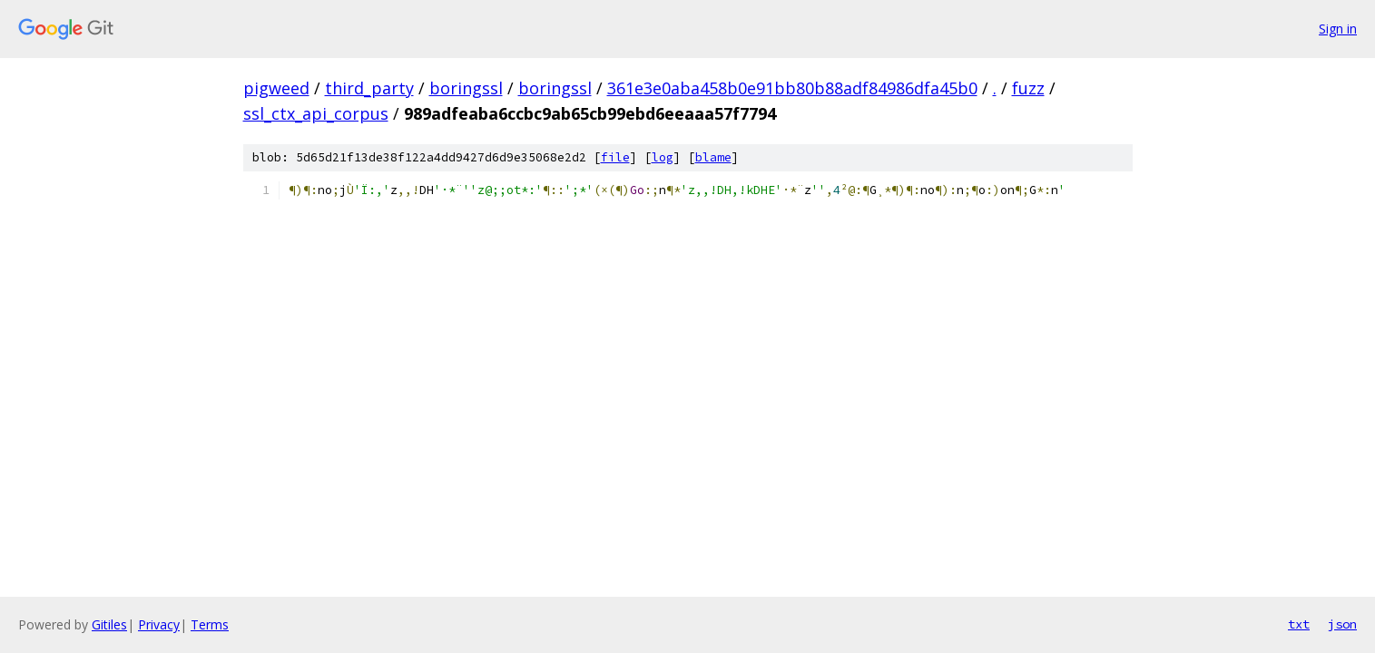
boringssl (466, 88)
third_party (369, 88)
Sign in (1338, 28)
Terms (210, 624)
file (615, 157)
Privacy (159, 624)
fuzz (1028, 88)
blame (713, 157)
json (1342, 624)
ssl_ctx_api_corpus (315, 113)
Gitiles (109, 624)
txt (1299, 624)
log (662, 157)
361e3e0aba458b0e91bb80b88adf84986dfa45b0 (792, 88)
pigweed (276, 88)
